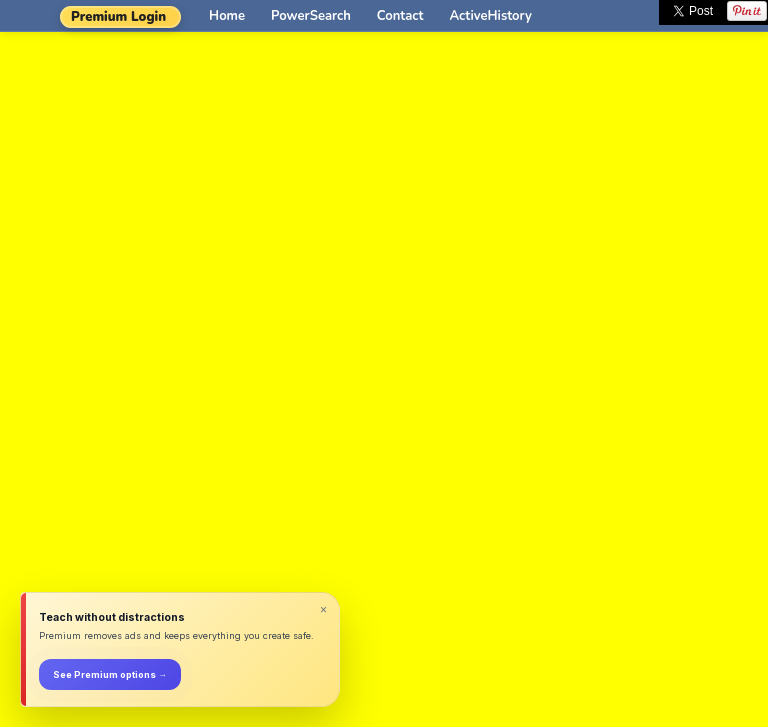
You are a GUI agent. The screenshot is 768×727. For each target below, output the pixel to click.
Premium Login (118, 17)
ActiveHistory (491, 16)
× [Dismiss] (323, 610)
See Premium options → (110, 674)
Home (227, 16)
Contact (400, 16)
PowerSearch (311, 16)
